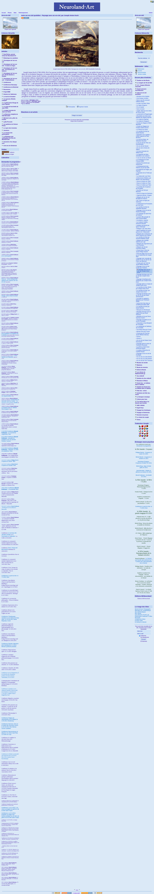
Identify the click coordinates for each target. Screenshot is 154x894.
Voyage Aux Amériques (142, 410)
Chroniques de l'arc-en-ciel (9, 61)
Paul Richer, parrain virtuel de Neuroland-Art (9, 55)
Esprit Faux (139, 408)
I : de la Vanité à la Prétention (9, 356)
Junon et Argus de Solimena (144, 193)
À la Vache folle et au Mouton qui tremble (142, 402)
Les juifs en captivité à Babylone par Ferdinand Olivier (142, 300)
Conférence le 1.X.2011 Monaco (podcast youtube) (10, 645)
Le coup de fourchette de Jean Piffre (10, 107)
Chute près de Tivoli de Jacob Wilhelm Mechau (142, 334)
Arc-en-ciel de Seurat (142, 146)
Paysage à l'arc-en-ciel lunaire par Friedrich (142, 267)
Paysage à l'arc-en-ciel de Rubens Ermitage (143, 211)
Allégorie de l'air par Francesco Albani (142, 247)
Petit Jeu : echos (141, 390)
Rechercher (144, 62)
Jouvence (5, 130)
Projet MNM (6, 92)
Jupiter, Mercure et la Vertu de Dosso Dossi (144, 111)
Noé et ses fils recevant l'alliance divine (143, 100)
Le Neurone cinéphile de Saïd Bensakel (10, 115)
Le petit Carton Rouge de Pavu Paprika (10, 103)
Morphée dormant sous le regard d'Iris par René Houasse (143, 313)
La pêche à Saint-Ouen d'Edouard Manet (142, 347)
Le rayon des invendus (9, 128)
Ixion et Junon (140, 109)
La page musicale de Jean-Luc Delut (9, 111)
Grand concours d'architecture (140, 89)
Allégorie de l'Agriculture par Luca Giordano (144, 244)
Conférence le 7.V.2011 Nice (143, 507)
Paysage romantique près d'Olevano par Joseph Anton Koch (143, 280)
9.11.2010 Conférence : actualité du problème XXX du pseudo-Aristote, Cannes (10, 439)
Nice (8, 461)
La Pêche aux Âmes (142, 129)
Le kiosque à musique (142, 397)
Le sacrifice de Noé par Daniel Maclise (142, 307)
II (16, 401)
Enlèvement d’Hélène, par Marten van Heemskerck (143, 178)
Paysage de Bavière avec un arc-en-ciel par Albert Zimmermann (143, 295)
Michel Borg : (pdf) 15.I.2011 (143, 466)
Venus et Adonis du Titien (143, 181)
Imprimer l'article (82, 107)
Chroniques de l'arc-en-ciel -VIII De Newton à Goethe (9, 75)
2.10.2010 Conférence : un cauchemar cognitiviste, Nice (10, 433)
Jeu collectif (139, 376)
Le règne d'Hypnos (141, 105)
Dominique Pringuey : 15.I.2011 (144, 462)
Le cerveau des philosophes (7, 133)
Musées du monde (141, 362)
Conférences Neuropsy (9, 84)
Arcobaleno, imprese (142, 220)
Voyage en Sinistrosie (142, 412)
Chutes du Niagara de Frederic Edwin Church (142, 127)
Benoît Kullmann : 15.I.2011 (144, 475)
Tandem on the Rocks (142, 80)
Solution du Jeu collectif (143, 378)
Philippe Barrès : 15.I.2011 (144, 453)
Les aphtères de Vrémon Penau (10, 125)
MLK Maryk (138, 613)
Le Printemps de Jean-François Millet (142, 160)
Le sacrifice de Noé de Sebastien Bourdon (142, 207)
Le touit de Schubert (8, 96)
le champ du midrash (140, 622)
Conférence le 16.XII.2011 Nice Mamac (10, 725)
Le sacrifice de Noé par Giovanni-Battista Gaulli (142, 237)
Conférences (6, 82)
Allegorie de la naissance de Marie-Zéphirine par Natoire (144, 234)
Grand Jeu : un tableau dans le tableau (142, 383)
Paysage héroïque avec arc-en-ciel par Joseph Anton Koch (144, 276)
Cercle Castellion (6, 728)
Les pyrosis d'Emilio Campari (8, 99)
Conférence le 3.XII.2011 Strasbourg (10, 719)
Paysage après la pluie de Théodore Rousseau (143, 344)
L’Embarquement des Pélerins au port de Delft (142, 167)
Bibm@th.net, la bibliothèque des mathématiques (143, 611)
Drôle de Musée (140, 370)
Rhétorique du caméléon (10, 58)
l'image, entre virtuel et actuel (10, 296)
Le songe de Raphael (142, 119)
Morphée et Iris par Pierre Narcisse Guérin (143, 317)
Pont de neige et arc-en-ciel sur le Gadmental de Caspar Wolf (144, 255)
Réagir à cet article (77, 115)
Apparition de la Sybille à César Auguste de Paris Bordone (143, 136)
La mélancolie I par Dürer (143, 176)
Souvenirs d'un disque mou (9, 142)
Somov (138, 336)
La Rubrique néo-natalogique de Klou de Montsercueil (8, 138)
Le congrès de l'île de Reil (143, 83)
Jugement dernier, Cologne (144, 195)
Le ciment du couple (142, 417)
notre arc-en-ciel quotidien (140, 93)
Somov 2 (139, 338)
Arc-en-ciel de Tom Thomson (144, 360)
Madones (138, 365)
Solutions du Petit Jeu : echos (143, 393)
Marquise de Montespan (143, 310)
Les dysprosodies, (7, 396)
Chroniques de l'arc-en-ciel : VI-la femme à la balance (9, 69)
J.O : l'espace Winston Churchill (142, 85)
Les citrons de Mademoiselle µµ (140, 372)
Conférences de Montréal (10, 87)
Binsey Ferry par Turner (143, 331)
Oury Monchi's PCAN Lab (142, 615)
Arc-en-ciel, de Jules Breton (144, 357)
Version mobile (141, 74)
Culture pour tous (141, 399)
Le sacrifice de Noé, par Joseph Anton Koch (143, 291)
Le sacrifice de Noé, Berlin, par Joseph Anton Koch (144, 287)
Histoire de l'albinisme (9, 94)
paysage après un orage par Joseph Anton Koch (144, 284)
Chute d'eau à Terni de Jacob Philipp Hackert (142, 251)
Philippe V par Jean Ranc (143, 228)
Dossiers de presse (141, 415)
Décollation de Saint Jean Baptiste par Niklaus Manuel (143, 116)
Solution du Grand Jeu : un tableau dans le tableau (143, 387)
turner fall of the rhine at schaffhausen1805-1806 (143, 304)
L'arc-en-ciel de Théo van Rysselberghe (143, 143)
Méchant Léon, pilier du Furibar (9, 118)
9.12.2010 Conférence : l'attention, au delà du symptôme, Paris (10, 449)
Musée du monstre (141, 367)
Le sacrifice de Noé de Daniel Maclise (142, 132)
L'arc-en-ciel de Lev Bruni (143, 158)
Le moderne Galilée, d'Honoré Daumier (142, 222)
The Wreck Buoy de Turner (143, 329)
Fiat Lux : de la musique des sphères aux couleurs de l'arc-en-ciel (10, 280)
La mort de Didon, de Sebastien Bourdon (142, 140)
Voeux (137, 419)
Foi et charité (140, 107)
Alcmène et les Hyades (142, 96)
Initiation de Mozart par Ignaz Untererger (142, 226)
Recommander (141, 72)
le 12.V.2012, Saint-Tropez (10, 809)
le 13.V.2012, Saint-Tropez (10, 815)
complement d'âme (140, 619)
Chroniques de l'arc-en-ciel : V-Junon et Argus (9, 65)
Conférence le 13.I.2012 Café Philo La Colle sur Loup (10, 733)
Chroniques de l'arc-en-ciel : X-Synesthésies (9, 79)
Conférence (5, 807)
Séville (16, 402)
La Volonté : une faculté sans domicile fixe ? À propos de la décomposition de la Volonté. (143, 561)
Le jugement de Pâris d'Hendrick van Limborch (143, 155)
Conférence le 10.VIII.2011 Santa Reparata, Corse (10, 619)
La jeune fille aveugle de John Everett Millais (143, 217)
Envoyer (144, 639)
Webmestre (140, 69)
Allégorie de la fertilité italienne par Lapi (142, 241)
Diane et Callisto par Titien (143, 185)
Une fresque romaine (142, 98)
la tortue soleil (139, 620)
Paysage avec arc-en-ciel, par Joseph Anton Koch (143, 271)
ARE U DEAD (140, 405)
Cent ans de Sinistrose (9, 145)
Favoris (139, 70)
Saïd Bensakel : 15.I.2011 (144, 471)
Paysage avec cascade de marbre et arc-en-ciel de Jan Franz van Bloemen (143, 260)
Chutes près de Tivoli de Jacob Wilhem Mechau (143, 263)
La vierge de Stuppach (142, 121)
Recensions (6, 89)
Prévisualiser (70, 107)
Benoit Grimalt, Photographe (142, 609)
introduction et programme (143, 446)
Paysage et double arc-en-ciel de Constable (143, 320)
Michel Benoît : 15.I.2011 (144, 457)
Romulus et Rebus (141, 380)
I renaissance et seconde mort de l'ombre (10, 400)
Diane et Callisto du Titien (143, 183)
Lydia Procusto (7, 122)
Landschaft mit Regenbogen (144, 114)
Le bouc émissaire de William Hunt (142, 151)
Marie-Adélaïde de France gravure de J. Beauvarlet (143, 231)
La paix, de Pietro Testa (143, 103)
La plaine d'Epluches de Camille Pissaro (143, 351)
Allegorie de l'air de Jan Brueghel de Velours (142, 197)
